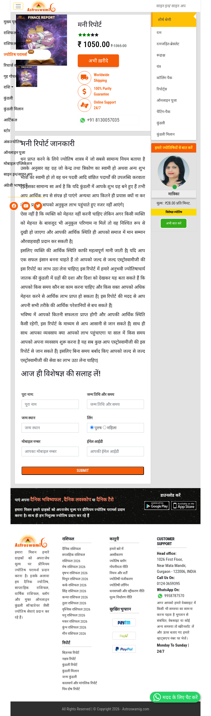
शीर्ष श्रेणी (164, 19)
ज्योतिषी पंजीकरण (121, 579)
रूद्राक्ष (161, 55)
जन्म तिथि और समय (100, 394)
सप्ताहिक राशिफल (73, 555)
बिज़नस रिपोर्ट (70, 653)
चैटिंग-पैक (163, 112)
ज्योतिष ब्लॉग (118, 561)
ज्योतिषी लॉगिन (119, 585)
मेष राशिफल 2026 (74, 567)
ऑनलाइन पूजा (167, 100)
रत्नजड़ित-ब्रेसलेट (168, 44)
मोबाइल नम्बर (31, 441)
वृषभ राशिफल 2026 (75, 573)
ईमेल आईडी (95, 441)
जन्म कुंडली (69, 677)
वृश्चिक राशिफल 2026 (76, 609)
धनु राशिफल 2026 (73, 615)
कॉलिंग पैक (164, 78)
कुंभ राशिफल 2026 (74, 627)
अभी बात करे (173, 223)
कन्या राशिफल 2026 (75, 597)
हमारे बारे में (117, 549)
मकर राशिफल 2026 (74, 621)
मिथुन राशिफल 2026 (75, 579)
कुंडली (161, 123)
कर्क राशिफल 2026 (74, 585)
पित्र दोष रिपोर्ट (71, 689)
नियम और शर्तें (118, 573)
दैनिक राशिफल (71, 549)
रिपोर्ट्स (162, 89)
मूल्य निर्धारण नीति (121, 597)
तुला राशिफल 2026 (74, 603)
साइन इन (162, 5)
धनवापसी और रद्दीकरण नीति (127, 591)
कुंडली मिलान (166, 134)
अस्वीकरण (116, 555)
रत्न (159, 32)
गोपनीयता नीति (119, 567)
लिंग (90, 418)
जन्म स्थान (28, 418)
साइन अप (178, 5)
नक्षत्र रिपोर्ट (69, 659)
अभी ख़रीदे (98, 61)
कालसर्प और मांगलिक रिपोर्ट (79, 683)
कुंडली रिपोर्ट (70, 665)
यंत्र (159, 66)
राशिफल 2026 (71, 561)
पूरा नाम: (28, 394)
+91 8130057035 (98, 120)
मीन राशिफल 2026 (74, 634)
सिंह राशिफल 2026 (74, 591)
